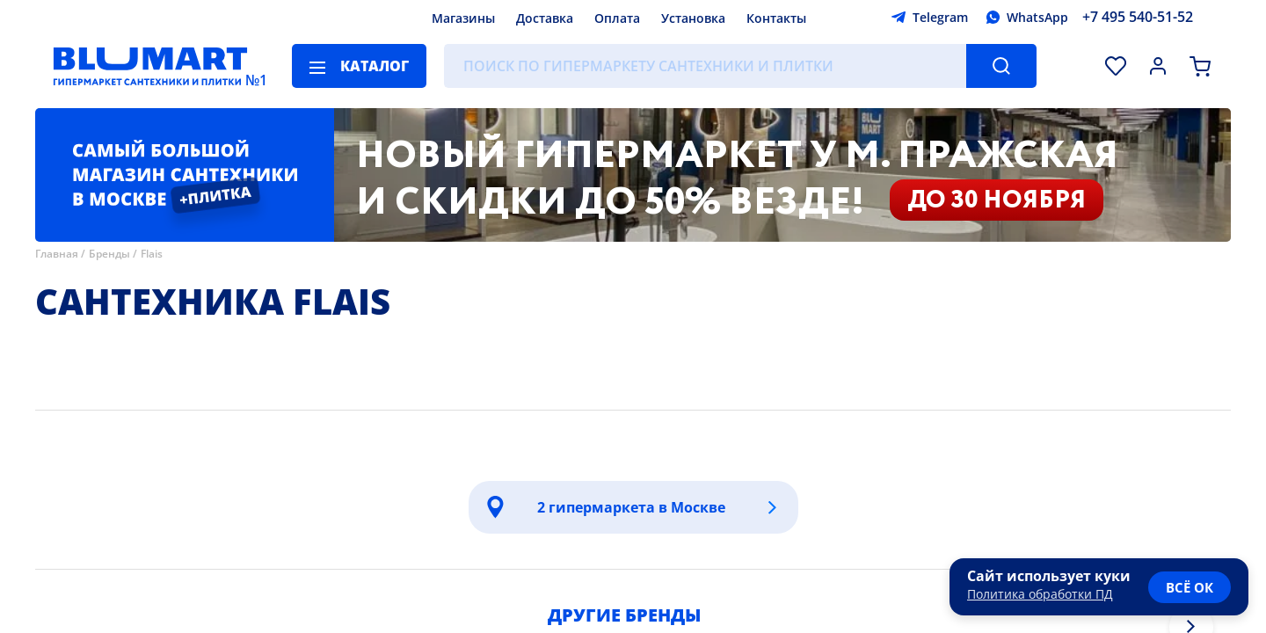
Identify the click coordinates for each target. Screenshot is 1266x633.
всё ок (1189, 587)
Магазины (463, 18)
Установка (693, 18)
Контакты (776, 18)
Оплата (617, 18)
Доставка (544, 18)
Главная (56, 253)
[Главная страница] (150, 66)
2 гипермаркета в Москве (631, 507)
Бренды (109, 253)
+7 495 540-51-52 (1137, 16)
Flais (152, 253)
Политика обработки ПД (1040, 594)
